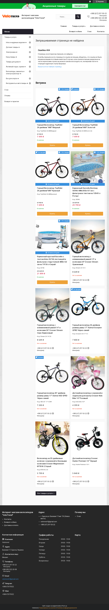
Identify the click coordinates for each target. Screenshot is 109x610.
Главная (64, 26)
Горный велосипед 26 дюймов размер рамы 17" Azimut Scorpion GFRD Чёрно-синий (87, 327)
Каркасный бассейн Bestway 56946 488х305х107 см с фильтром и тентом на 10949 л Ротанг (86, 192)
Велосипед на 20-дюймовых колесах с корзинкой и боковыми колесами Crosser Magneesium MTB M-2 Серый (52, 462)
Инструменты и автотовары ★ (17, 83)
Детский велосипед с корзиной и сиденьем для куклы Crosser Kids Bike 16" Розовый (87, 395)
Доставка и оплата (97, 26)
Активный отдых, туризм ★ (16, 67)
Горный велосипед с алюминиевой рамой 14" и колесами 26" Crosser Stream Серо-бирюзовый (50, 329)
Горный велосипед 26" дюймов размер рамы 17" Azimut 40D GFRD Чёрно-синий (52, 395)
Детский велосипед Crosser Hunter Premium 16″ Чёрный (85, 459)
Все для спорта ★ (12, 78)
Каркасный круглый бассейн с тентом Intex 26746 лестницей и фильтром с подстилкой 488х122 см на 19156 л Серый (52, 260)
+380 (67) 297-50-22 (48, 525)
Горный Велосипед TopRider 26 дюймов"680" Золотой (85, 126)
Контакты (101, 31)
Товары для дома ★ (13, 62)
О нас (89, 31)
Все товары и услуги (45, 493)
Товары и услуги (78, 26)
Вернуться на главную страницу (50, 67)
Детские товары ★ (13, 47)
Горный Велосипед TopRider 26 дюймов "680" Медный (50, 126)
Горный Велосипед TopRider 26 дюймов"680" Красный (50, 189)
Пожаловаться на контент (47, 608)
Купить (52, 145)
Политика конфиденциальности (67, 608)
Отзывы (7, 95)
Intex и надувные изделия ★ (16, 42)
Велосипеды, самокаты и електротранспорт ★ (15, 73)
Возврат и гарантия (11, 101)
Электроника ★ (11, 52)
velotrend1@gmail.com (49, 522)
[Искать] (78, 16)
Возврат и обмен (75, 31)
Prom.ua (64, 606)
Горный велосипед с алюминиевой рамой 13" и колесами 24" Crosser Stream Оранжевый (85, 260)
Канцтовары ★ (11, 57)
